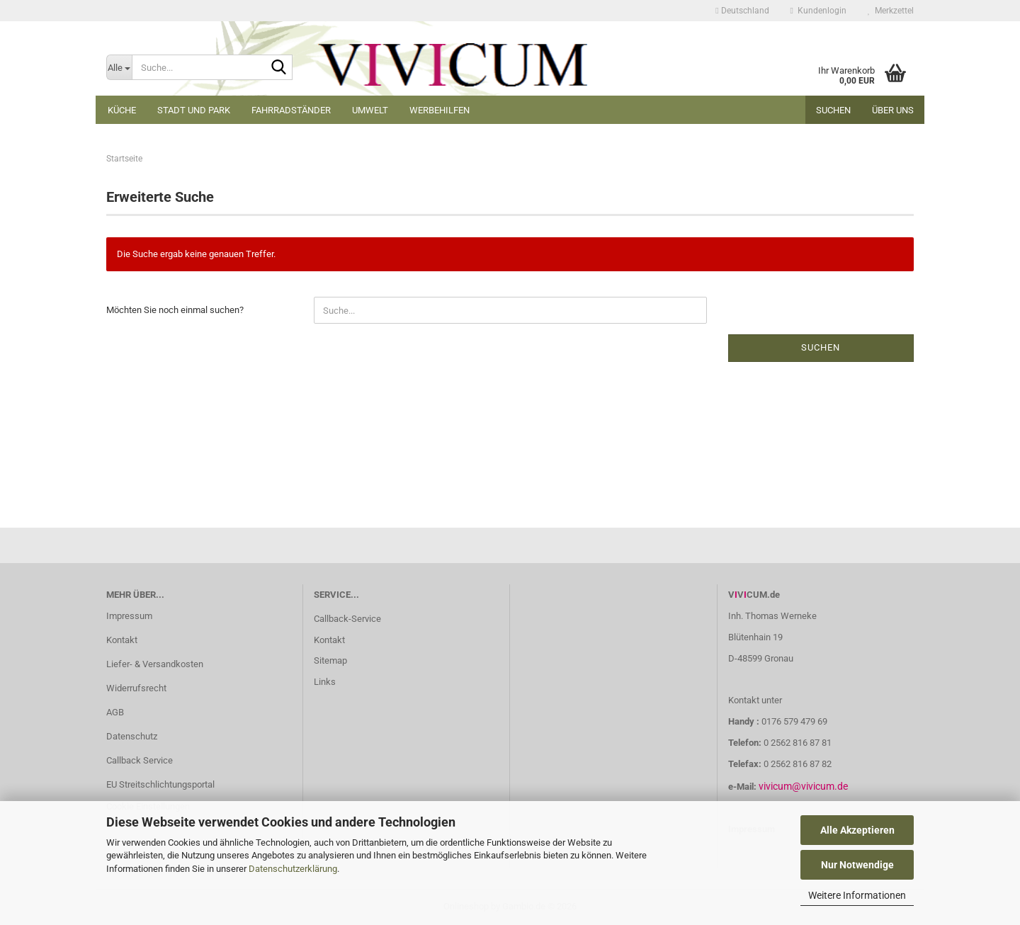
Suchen (833, 110)
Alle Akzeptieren (857, 830)
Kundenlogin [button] (818, 11)
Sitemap (330, 660)
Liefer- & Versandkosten (154, 664)
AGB (115, 712)
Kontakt (121, 640)
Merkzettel (891, 11)
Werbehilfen (439, 110)
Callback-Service (347, 618)
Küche (122, 110)
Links (325, 681)
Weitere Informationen (857, 895)
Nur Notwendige (857, 864)
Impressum (129, 616)
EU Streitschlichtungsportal (160, 784)
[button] (742, 10)
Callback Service (139, 760)
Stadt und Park (193, 110)
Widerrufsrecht (136, 688)
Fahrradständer (291, 110)
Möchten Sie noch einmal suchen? (175, 310)
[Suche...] (119, 67)
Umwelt (370, 110)
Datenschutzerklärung (293, 868)
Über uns (893, 110)
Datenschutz (131, 736)
